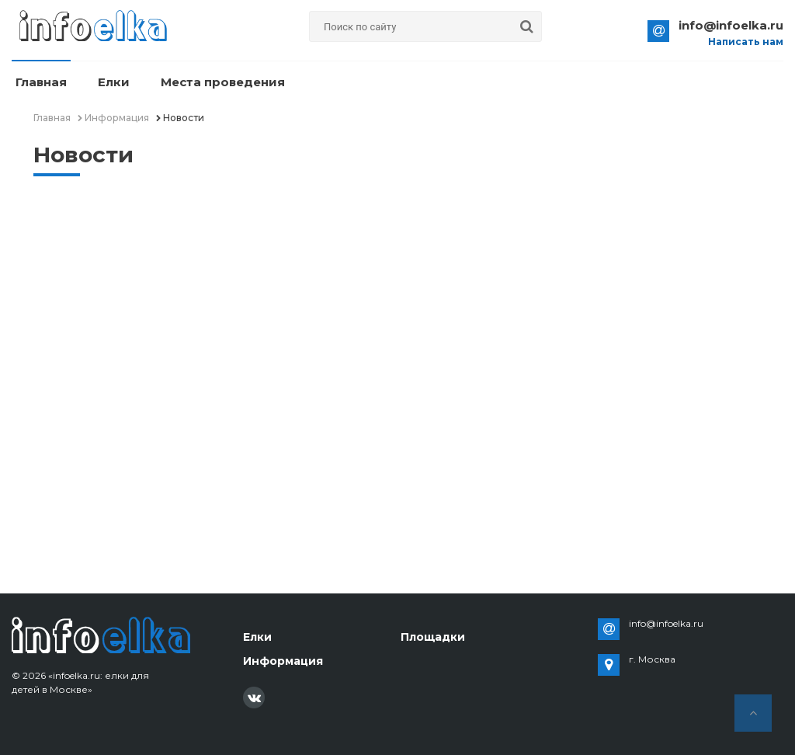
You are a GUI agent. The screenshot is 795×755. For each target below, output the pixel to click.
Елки (114, 82)
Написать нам (745, 42)
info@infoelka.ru (731, 25)
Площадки (433, 637)
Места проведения (223, 82)
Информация (283, 661)
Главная (41, 82)
